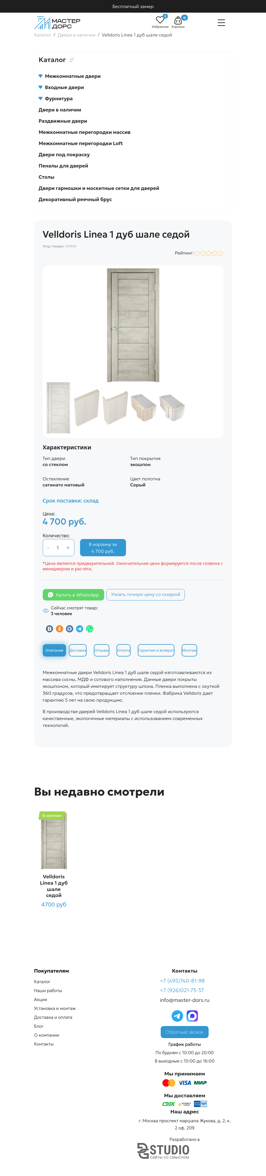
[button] (178, 20)
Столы (47, 177)
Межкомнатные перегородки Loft (81, 143)
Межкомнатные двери (70, 76)
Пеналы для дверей (63, 166)
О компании (46, 1035)
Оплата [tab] (123, 650)
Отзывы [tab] (101, 650)
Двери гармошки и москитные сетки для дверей (99, 188)
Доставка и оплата (53, 1017)
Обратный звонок (184, 1032)
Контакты (44, 1044)
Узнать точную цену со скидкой (145, 594)
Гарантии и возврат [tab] (156, 650)
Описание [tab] (54, 650)
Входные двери (61, 87)
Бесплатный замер (133, 6)
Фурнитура (56, 98)
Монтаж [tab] (189, 650)
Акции (40, 999)
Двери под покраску (64, 154)
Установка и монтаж (55, 1008)
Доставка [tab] (77, 650)
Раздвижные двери (63, 121)
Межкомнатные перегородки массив (85, 132)
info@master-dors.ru (184, 1000)
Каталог (42, 981)
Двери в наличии (60, 110)
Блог (39, 1026)
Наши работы (48, 990)
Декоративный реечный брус (75, 199)
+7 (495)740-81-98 (182, 980)
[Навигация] (221, 23)
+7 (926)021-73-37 (182, 990)
